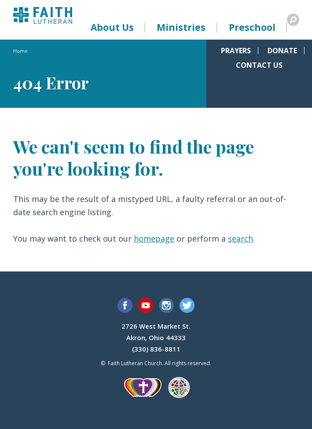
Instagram (166, 305)
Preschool (252, 27)
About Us (112, 27)
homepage (154, 238)
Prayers (236, 50)
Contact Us (259, 65)
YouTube (145, 305)
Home (20, 50)
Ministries (181, 27)
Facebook (124, 305)
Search (293, 20)
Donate (282, 50)
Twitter (187, 305)
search (240, 238)
